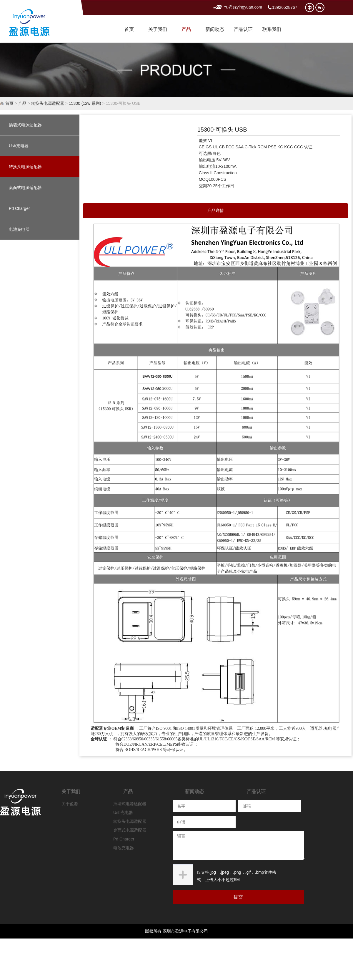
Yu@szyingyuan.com (243, 7)
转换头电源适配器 (47, 103)
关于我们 (157, 29)
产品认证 (243, 29)
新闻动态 (214, 29)
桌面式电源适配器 (25, 187)
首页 (129, 29)
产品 (186, 29)
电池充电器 (19, 229)
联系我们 (271, 29)
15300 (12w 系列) (85, 103)
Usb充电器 (19, 145)
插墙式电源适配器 (25, 124)
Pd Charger (19, 208)
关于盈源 (69, 803)
